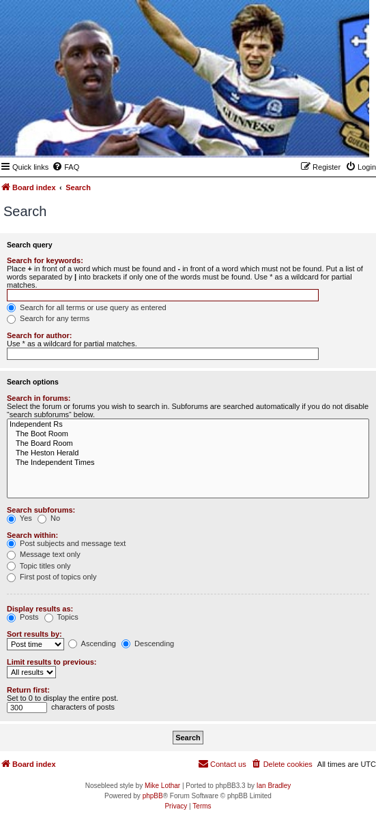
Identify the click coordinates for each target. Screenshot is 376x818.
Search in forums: (39, 398)
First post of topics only (52, 577)
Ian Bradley (274, 785)
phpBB (153, 796)
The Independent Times (188, 463)
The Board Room (188, 444)
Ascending (92, 643)
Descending (147, 643)
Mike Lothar (162, 785)
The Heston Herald (188, 453)
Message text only (44, 554)
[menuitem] (65, 167)
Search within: (32, 535)
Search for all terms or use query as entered (87, 307)
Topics (61, 617)
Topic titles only (38, 566)
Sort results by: (34, 634)
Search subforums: (41, 510)
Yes (19, 518)
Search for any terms (48, 318)
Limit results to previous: (51, 662)
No (49, 518)
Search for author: (39, 335)
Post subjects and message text (66, 543)
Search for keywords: (45, 260)
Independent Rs (188, 424)
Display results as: (40, 609)
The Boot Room (188, 434)
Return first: (28, 690)
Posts (23, 617)
